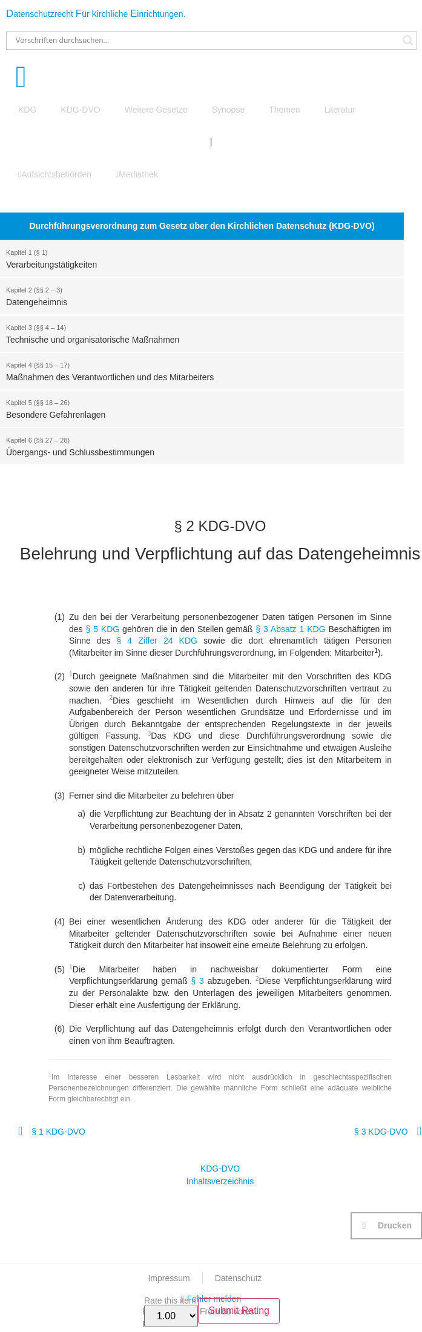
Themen (284, 109)
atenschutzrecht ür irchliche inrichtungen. (95, 14)
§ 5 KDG (102, 629)
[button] (386, 1225)
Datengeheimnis (196, 295)
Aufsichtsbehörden (54, 174)
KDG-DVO (80, 109)
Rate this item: (171, 1311)
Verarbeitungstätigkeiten (196, 257)
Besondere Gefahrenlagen (196, 408)
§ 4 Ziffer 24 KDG (157, 640)
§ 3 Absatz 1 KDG (290, 629)
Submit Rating (238, 1310)
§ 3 (197, 981)
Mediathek (137, 174)
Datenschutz (238, 1278)
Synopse (228, 109)
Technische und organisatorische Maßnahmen (196, 333)
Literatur (340, 109)
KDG (27, 109)
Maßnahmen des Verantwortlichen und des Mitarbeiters (196, 370)
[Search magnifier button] (408, 40)
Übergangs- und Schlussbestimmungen (196, 445)
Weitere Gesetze (156, 109)
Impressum (169, 1278)
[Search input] (206, 40)
